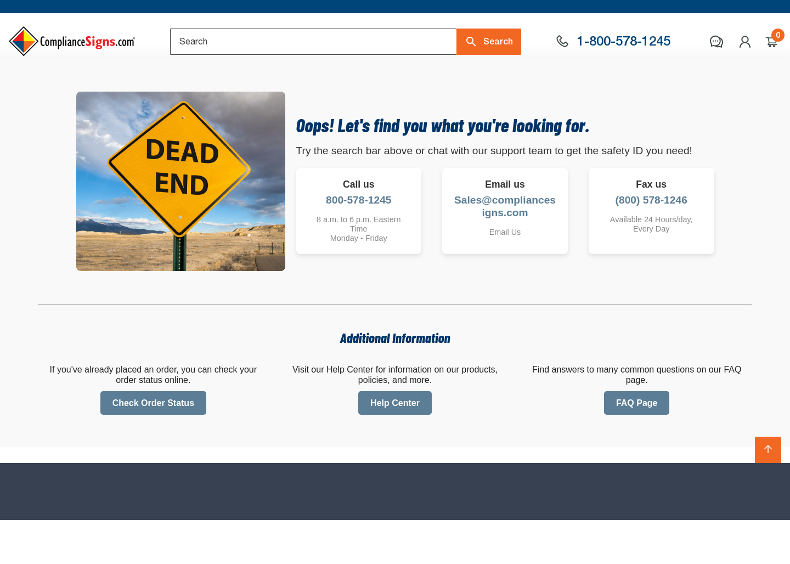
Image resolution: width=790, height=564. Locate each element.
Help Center (395, 446)
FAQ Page (637, 446)
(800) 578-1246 (651, 243)
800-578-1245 (359, 243)
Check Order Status (153, 446)
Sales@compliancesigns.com (505, 250)
